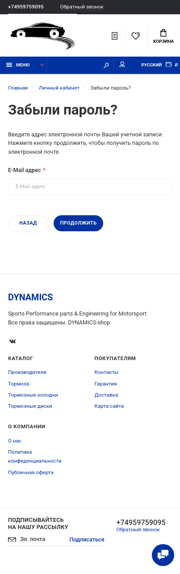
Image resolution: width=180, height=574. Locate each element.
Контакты (107, 372)
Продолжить (78, 223)
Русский (151, 64)
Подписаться (87, 539)
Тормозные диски (30, 406)
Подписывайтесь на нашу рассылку (38, 523)
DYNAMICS (30, 297)
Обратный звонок (81, 7)
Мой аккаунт (122, 64)
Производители (27, 372)
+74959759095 (26, 7)
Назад (28, 223)
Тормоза (18, 384)
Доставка (106, 395)
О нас (14, 441)
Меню (18, 64)
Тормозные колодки (33, 395)
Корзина (163, 36)
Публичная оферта (31, 472)
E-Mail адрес (24, 170)
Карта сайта (109, 406)
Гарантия (106, 384)
